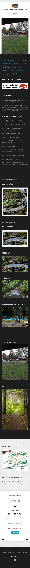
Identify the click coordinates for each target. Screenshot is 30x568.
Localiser (15, 533)
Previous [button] (5, 36)
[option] (15, 36)
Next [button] (25, 36)
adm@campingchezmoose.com (15, 523)
